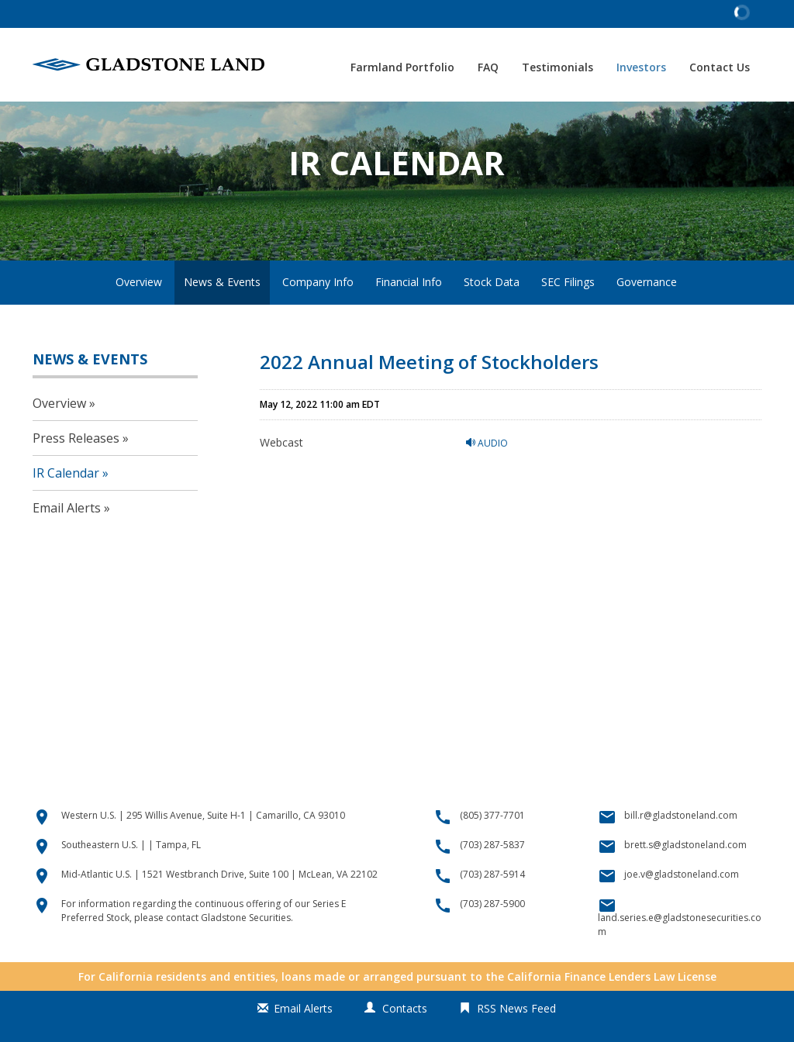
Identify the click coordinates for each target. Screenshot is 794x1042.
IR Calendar (66, 508)
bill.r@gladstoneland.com (680, 850)
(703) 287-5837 (492, 879)
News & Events (222, 316)
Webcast (281, 477)
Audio (487, 478)
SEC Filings (568, 316)
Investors (641, 67)
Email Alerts (67, 543)
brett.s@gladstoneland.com (685, 879)
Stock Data (492, 316)
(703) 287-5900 (492, 938)
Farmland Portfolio (402, 67)
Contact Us (719, 67)
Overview (139, 316)
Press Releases (76, 473)
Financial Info (408, 316)
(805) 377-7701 (492, 850)
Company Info (318, 316)
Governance (646, 316)
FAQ (488, 67)
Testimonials (557, 67)
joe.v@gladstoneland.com (681, 909)
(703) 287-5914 (492, 909)
